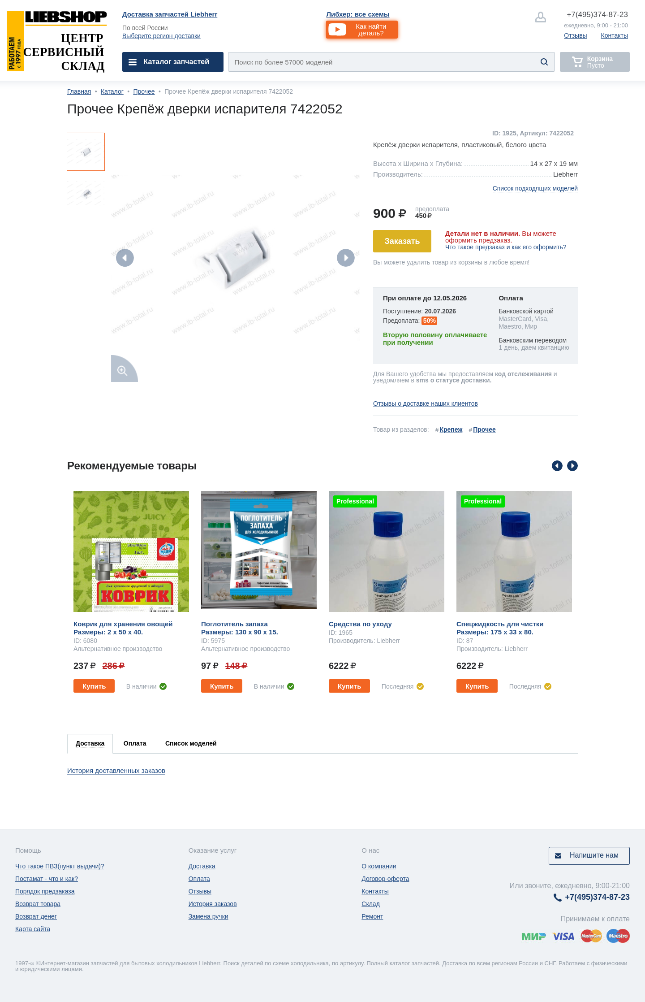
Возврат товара (37, 903)
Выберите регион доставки (161, 35)
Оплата (199, 878)
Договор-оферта (385, 878)
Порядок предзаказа (45, 891)
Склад (370, 903)
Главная (79, 91)
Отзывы (575, 35)
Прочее (144, 91)
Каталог (112, 91)
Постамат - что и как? (46, 878)
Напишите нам (594, 855)
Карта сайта (32, 929)
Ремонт (372, 916)
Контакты (614, 35)
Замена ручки (208, 916)
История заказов (213, 903)
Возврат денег (36, 916)
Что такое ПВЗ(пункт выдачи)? (59, 866)
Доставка (202, 866)
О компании (378, 866)
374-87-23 (597, 14)
